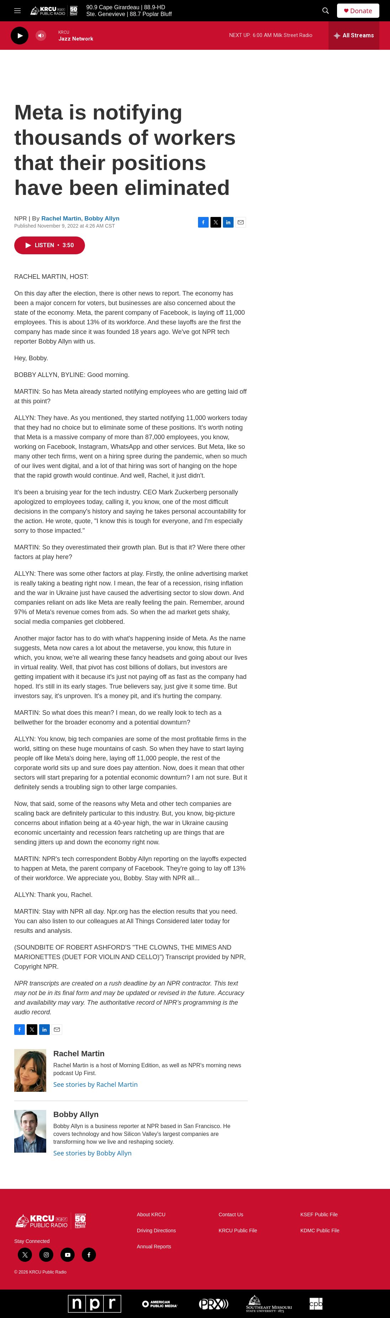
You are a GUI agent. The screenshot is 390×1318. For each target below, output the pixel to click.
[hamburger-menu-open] (17, 11)
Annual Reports (154, 1246)
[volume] (41, 36)
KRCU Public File (238, 1230)
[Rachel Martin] (30, 1070)
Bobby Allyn (102, 218)
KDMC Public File (320, 1230)
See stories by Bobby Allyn (92, 1153)
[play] (19, 36)
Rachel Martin (61, 218)
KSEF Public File (319, 1214)
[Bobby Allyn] (30, 1131)
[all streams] (353, 35)
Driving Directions (156, 1230)
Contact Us (231, 1214)
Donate (361, 11)
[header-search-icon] (325, 10)
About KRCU (151, 1214)
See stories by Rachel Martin (95, 1084)
